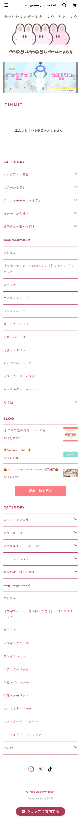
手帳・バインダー (16, 337)
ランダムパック (14, 311)
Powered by (41, 798)
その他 (8, 402)
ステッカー (11, 285)
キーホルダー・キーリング (22, 389)
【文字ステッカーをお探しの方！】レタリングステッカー (38, 269)
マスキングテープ (16, 298)
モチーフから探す (16, 214)
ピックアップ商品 (16, 174)
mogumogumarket (16, 240)
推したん (9, 253)
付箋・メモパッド (16, 350)
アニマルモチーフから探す (22, 201)
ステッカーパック (16, 324)
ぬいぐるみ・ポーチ (17, 363)
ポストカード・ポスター (20, 376)
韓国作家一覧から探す (19, 227)
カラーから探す (14, 187)
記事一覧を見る (40, 491)
